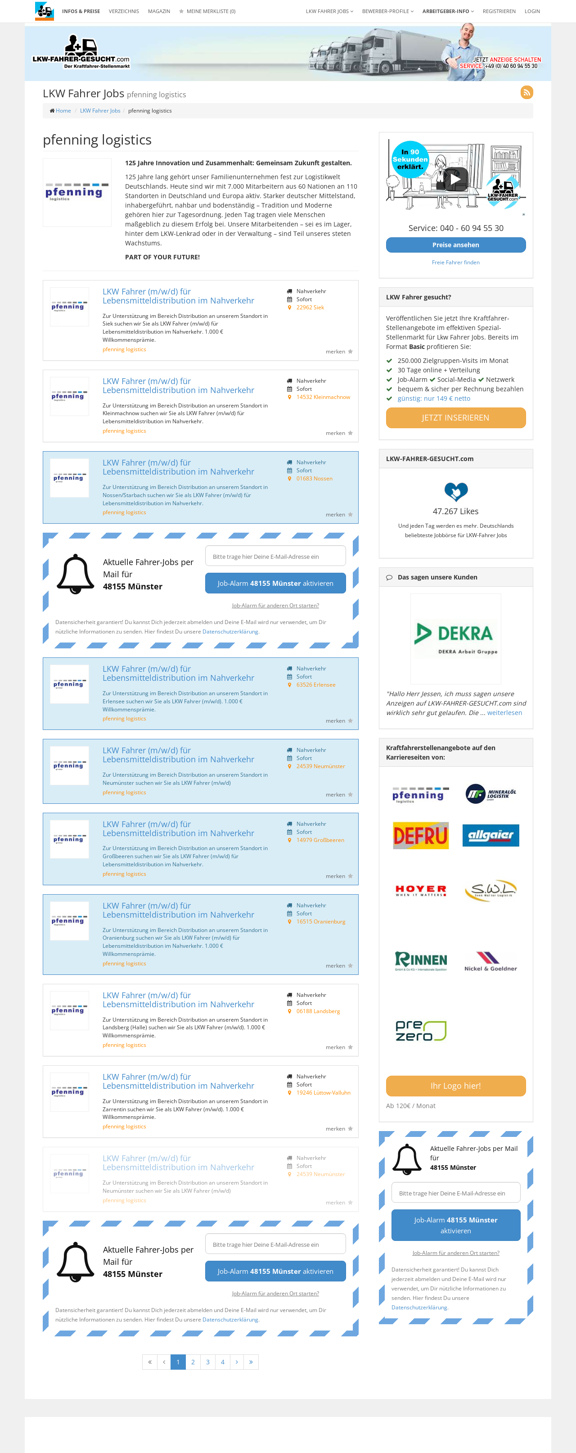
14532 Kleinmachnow (323, 396)
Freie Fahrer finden (456, 262)
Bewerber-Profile (388, 11)
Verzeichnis (124, 11)
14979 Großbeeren (320, 839)
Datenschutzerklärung (230, 631)
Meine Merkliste (207, 11)
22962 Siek (310, 307)
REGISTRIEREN (499, 11)
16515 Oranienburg (321, 921)
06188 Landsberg (318, 1010)
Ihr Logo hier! (456, 1085)
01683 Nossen (315, 478)
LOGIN (532, 11)
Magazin (159, 11)
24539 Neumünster (321, 766)
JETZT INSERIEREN (456, 417)
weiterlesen (504, 712)
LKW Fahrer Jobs (100, 110)
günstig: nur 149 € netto (434, 398)
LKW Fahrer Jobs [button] (329, 11)
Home (63, 110)
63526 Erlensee (316, 684)
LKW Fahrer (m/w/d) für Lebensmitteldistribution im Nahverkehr (178, 296)
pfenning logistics (124, 349)
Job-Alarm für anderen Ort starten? (275, 605)
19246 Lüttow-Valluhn (324, 1092)
